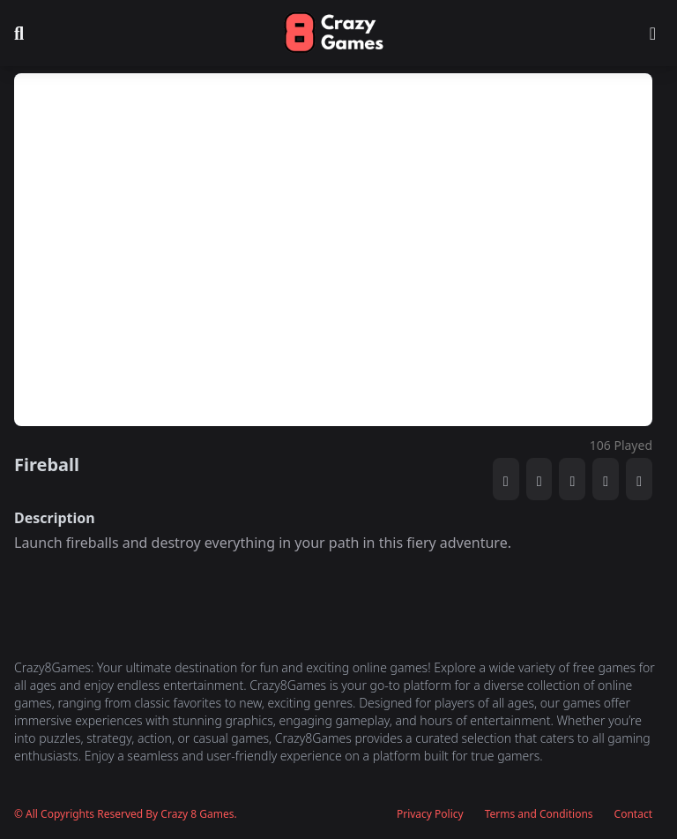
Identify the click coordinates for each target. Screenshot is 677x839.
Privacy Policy (430, 814)
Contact (633, 814)
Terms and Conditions (539, 814)
